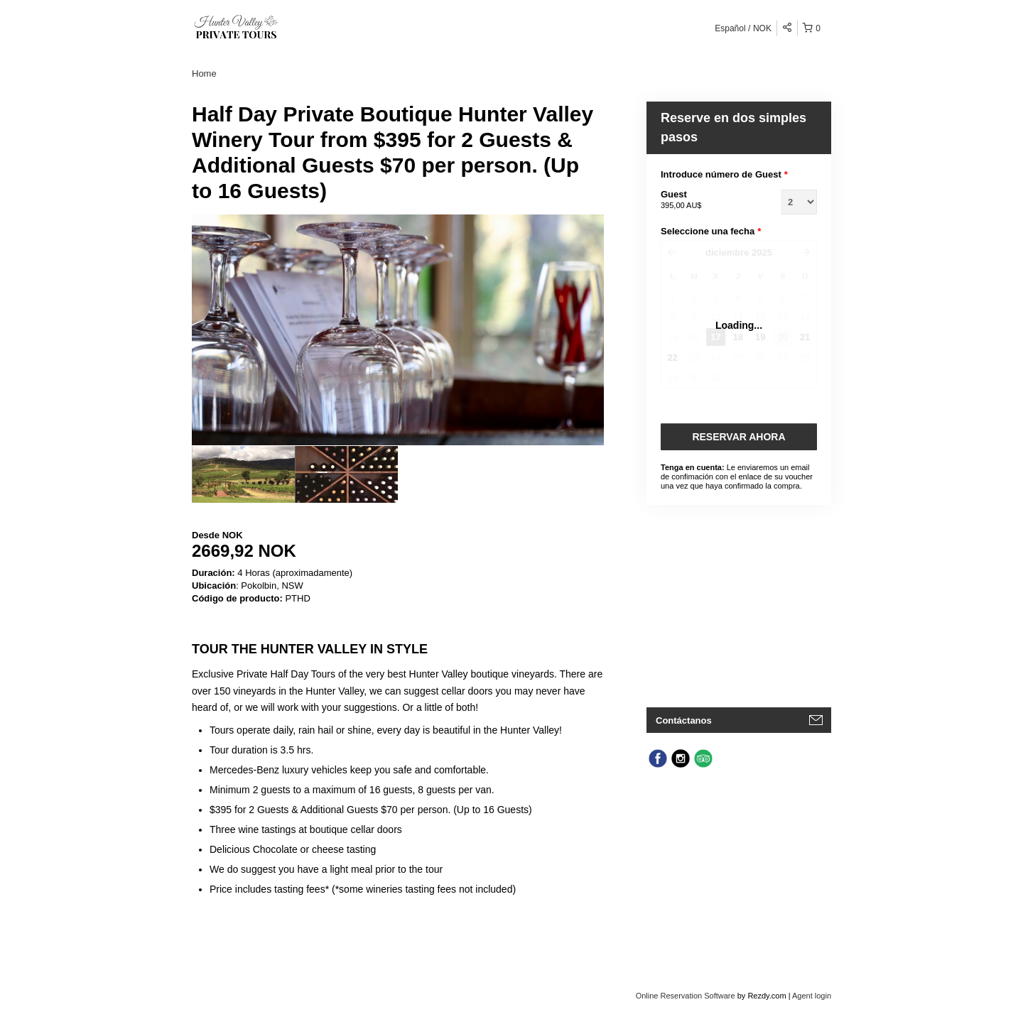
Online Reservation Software (685, 995)
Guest (703, 200)
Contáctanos (684, 720)
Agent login (811, 995)
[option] (243, 474)
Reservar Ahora (738, 436)
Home (204, 73)
